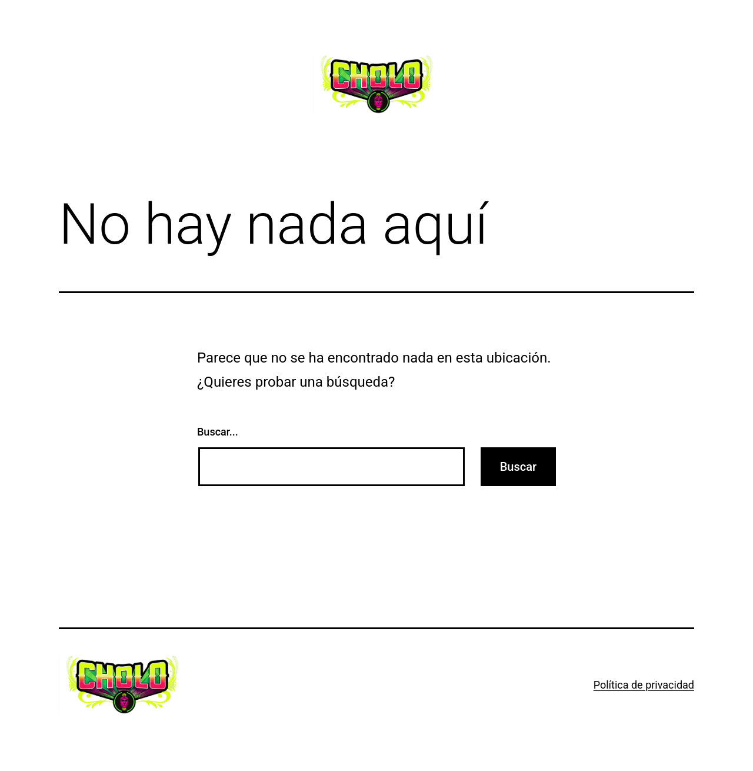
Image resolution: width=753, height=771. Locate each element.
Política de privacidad (644, 685)
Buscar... (217, 432)
